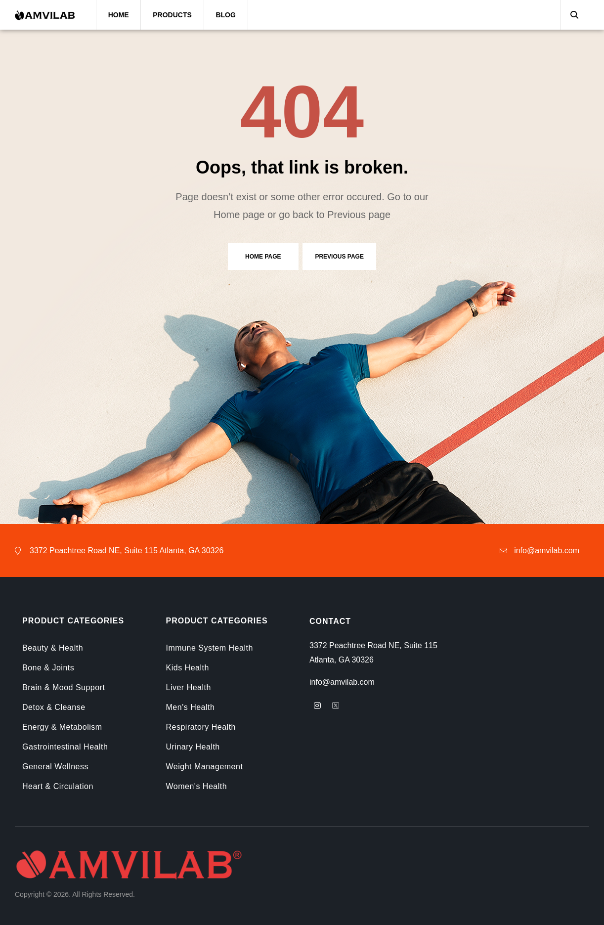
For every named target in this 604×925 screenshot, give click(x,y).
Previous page (339, 256)
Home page (263, 256)
